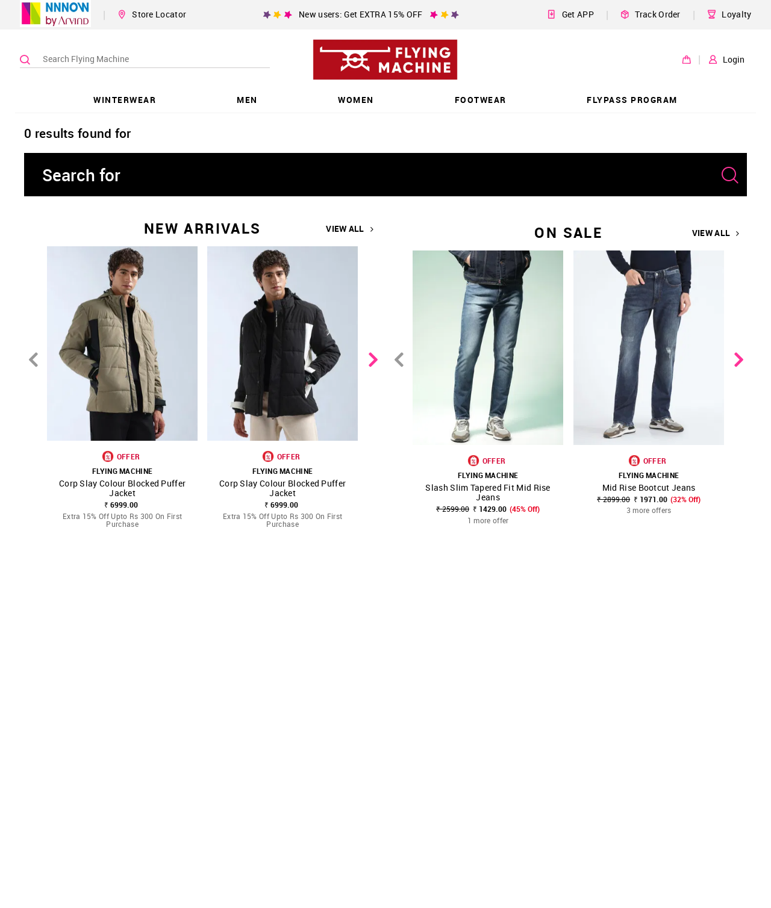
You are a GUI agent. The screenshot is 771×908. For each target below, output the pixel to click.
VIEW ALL (349, 229)
